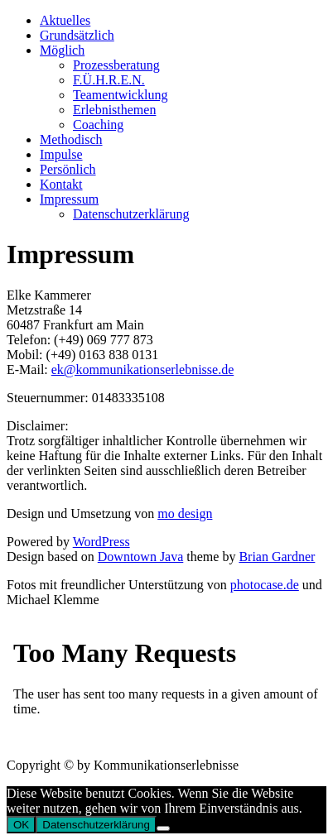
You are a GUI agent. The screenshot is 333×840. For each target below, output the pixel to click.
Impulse (61, 154)
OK (21, 824)
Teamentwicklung (120, 95)
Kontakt (61, 184)
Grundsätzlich (77, 35)
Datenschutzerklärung (131, 214)
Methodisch (71, 139)
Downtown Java (141, 557)
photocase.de (264, 585)
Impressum (69, 199)
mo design (184, 513)
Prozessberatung (116, 65)
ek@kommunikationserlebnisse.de (142, 369)
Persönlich (68, 169)
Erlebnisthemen (114, 110)
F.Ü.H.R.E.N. (109, 80)
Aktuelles (65, 20)
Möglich (62, 50)
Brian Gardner (277, 557)
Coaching (98, 125)
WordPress (101, 542)
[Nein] (163, 828)
